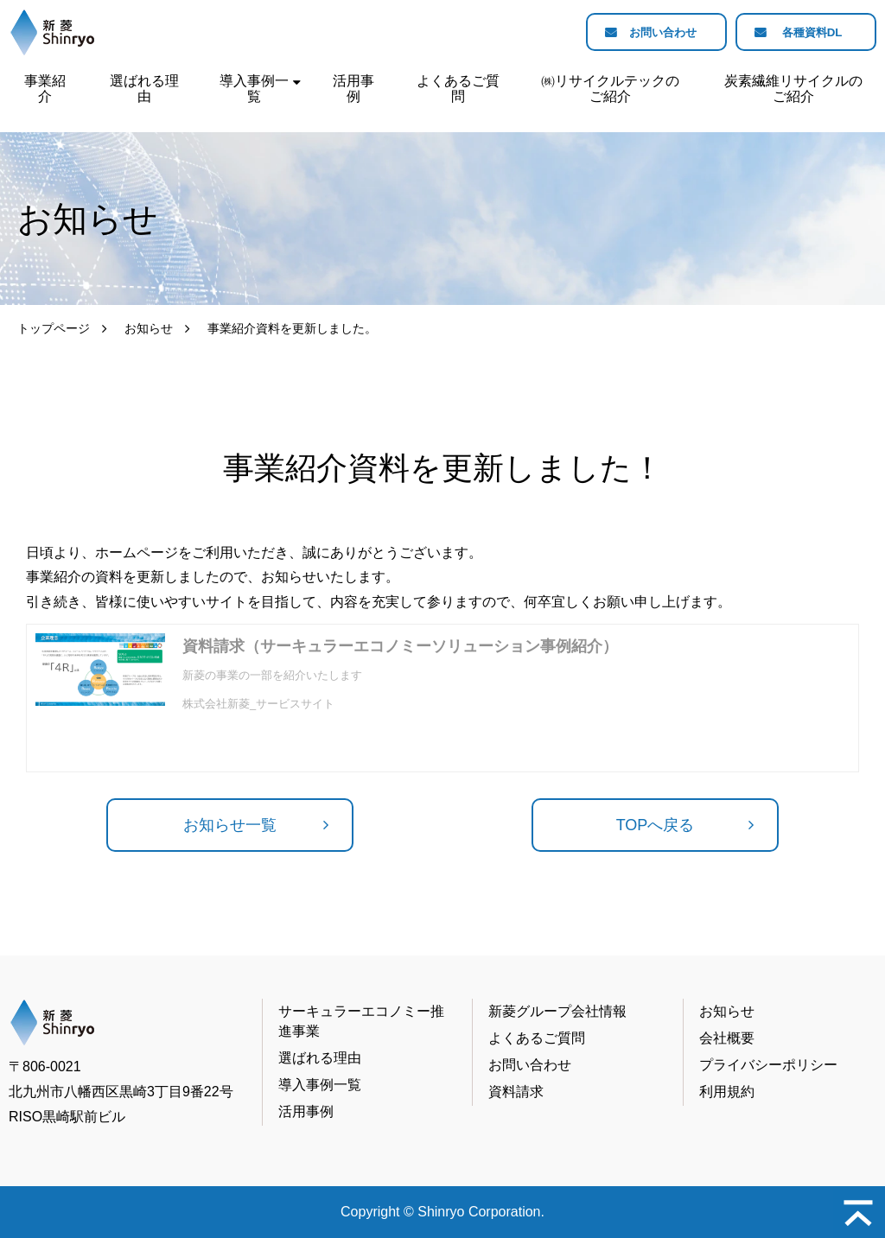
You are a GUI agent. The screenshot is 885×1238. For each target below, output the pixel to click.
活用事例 (353, 88)
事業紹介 (45, 88)
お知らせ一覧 (230, 825)
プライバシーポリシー (768, 1064)
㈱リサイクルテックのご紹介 (610, 88)
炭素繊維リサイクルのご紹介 (793, 88)
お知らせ (148, 328)
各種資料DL (809, 33)
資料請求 (516, 1091)
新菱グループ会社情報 (557, 1011)
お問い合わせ (653, 33)
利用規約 (726, 1091)
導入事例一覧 (254, 88)
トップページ (53, 328)
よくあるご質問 (458, 88)
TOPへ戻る (655, 825)
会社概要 (726, 1038)
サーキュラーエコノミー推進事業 (361, 1021)
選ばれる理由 (144, 88)
